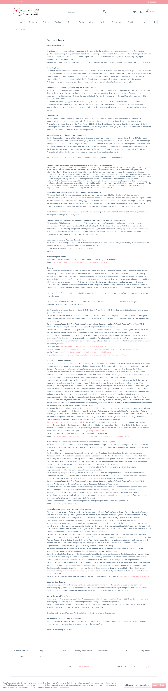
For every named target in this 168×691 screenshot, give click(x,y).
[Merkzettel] (133, 12)
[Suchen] (105, 12)
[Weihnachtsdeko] (86, 22)
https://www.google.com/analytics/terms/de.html (70, 436)
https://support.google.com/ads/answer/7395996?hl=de (118, 489)
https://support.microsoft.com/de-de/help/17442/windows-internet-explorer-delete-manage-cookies (100, 349)
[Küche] (103, 22)
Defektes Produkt (21, 651)
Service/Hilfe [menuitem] (18, 2)
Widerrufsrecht (104, 651)
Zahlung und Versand (83, 651)
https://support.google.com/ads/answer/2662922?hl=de (85, 565)
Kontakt (63, 651)
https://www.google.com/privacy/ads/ (66, 503)
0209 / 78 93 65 (151, 2)
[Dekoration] (117, 22)
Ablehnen (129, 685)
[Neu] (20, 22)
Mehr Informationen (61, 687)
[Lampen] (144, 22)
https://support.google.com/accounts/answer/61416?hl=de (83, 346)
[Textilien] (131, 22)
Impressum (145, 651)
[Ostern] (46, 22)
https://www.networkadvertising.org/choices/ (113, 495)
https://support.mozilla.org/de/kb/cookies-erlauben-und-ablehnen (85, 352)
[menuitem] (87, 12)
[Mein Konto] (140, 12)
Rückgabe (42, 651)
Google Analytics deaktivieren (94, 430)
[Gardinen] (32, 22)
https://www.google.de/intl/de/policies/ (114, 436)
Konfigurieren (158, 685)
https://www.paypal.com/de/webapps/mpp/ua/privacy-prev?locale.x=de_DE (80, 262)
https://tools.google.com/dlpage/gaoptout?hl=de (66, 422)
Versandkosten (153, 667)
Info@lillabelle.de (86, 667)
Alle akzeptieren (142, 685)
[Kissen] (70, 22)
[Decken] (58, 22)
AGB (125, 651)
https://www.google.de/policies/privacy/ (135, 576)
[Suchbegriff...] (87, 12)
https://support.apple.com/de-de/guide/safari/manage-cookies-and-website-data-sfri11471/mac (89, 355)
